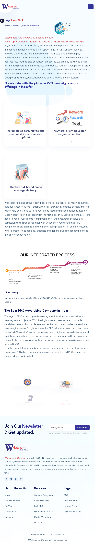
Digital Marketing (42, 517)
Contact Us (59, 534)
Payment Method (72, 511)
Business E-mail (41, 500)
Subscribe (82, 427)
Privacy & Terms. (71, 500)
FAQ (66, 495)
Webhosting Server (43, 511)
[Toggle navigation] (91, 6)
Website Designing (43, 495)
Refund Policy (70, 506)
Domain (38, 522)
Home (7, 25)
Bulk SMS (38, 506)
